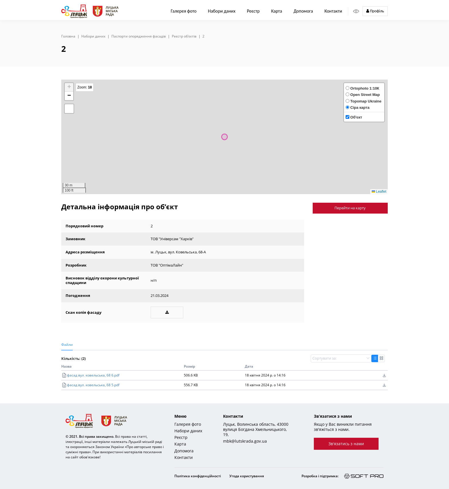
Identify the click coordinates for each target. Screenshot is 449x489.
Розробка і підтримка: (320, 476)
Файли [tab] (67, 344)
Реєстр (181, 437)
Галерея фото (183, 11)
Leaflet (379, 192)
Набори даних (221, 11)
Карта (276, 11)
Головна (68, 36)
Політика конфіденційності (197, 476)
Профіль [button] (375, 11)
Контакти (333, 11)
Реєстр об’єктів (184, 36)
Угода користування (246, 476)
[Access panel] (356, 11)
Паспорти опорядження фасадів (138, 36)
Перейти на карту (350, 207)
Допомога (303, 11)
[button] (69, 87)
